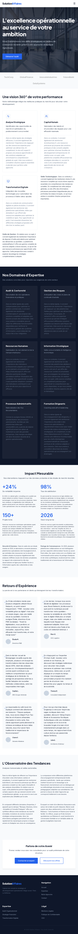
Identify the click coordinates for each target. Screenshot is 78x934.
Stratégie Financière (9, 914)
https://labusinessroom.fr (53, 434)
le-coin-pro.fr (52, 369)
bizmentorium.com (56, 785)
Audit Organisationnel (9, 911)
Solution (11, 3)
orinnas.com (47, 500)
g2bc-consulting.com (21, 496)
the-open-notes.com (56, 553)
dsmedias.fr (10, 213)
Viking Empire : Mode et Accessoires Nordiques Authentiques (57, 717)
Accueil (43, 887)
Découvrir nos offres (51, 861)
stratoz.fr (68, 179)
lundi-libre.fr (6, 782)
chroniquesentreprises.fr (24, 668)
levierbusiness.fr (50, 143)
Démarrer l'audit (12, 56)
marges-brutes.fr (27, 526)
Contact (44, 898)
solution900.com (12, 427)
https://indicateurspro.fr (14, 372)
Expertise (44, 891)
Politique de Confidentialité (50, 914)
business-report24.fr (47, 526)
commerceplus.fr (12, 314)
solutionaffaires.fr (8, 244)
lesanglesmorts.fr (30, 551)
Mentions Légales (47, 911)
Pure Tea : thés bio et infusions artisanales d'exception (20, 717)
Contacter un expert (26, 861)
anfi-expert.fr (25, 150)
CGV (43, 918)
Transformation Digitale (10, 918)
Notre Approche (46, 894)
